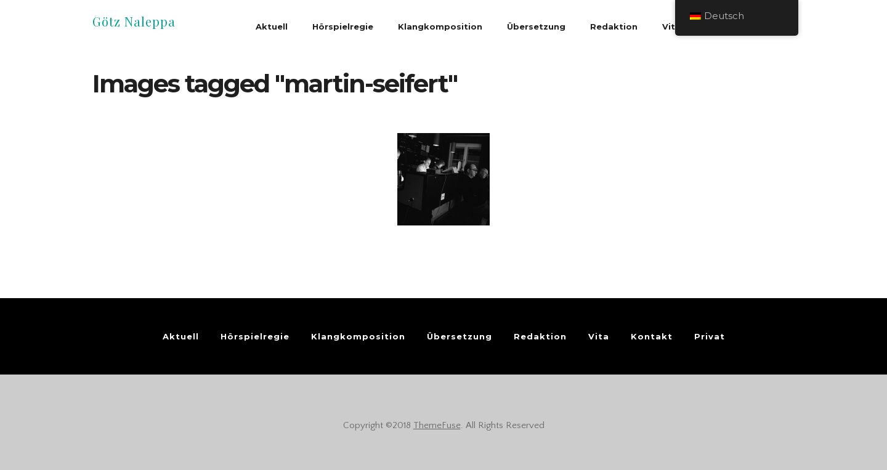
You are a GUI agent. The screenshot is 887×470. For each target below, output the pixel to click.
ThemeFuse (437, 425)
